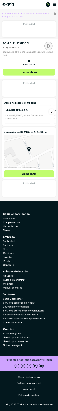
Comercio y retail (12, 322)
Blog (5, 249)
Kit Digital (8, 275)
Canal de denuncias (29, 377)
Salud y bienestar (12, 298)
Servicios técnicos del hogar (19, 302)
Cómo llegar (29, 173)
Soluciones (9, 218)
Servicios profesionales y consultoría (23, 310)
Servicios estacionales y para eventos (24, 318)
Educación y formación (16, 306)
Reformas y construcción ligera (20, 314)
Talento (7, 257)
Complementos (11, 222)
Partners (8, 245)
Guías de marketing (13, 279)
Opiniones (8, 253)
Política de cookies (29, 395)
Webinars (8, 283)
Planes (6, 230)
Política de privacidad (29, 383)
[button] (51, 111)
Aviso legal (29, 389)
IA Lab (6, 261)
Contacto (8, 265)
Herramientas (10, 226)
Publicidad (9, 241)
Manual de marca (12, 287)
